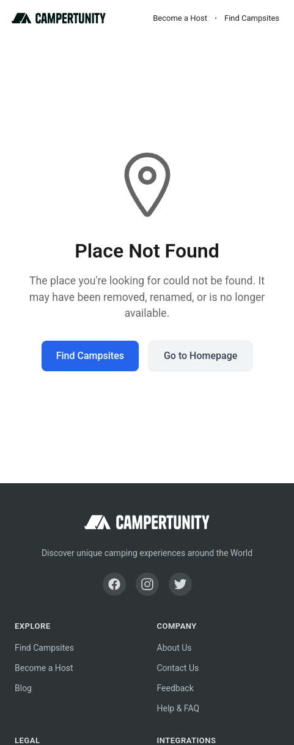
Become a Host (180, 18)
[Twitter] (180, 584)
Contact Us (178, 668)
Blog (23, 688)
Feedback (175, 688)
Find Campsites (251, 18)
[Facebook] (114, 584)
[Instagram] (147, 584)
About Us (174, 648)
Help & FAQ (178, 708)
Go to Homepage (200, 355)
